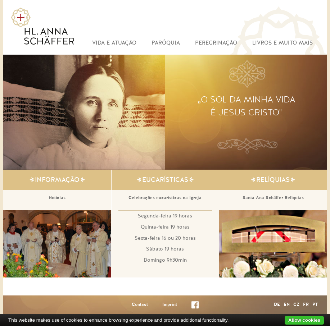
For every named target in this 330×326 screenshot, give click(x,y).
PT (315, 305)
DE (277, 305)
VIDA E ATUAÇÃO (114, 43)
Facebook (195, 306)
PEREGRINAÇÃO (216, 43)
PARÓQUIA (166, 43)
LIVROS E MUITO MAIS (282, 43)
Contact (140, 305)
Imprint (169, 305)
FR (306, 305)
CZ (296, 305)
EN (287, 305)
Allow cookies (304, 320)
